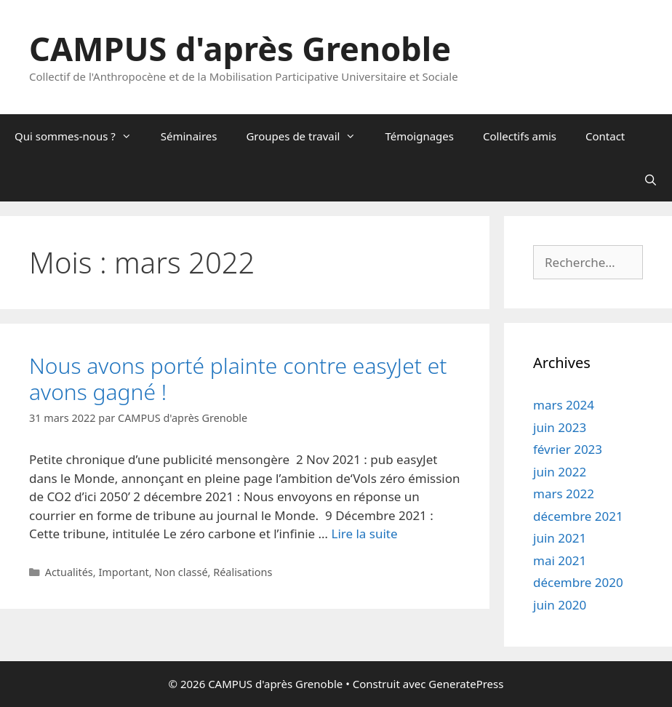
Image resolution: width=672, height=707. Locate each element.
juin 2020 (559, 604)
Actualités (69, 572)
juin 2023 (559, 427)
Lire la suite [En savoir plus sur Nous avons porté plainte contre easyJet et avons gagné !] (364, 533)
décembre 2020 (578, 582)
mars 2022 (563, 493)
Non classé (180, 572)
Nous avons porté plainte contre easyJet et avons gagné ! (238, 379)
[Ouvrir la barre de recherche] (650, 179)
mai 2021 (559, 560)
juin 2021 (559, 538)
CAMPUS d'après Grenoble (240, 48)
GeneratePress (465, 683)
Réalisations (242, 572)
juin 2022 (559, 471)
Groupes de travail (308, 136)
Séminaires (189, 136)
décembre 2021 (578, 516)
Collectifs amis (519, 136)
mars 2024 (563, 404)
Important (123, 572)
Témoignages (419, 136)
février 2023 (567, 449)
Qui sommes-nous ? (80, 136)
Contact (605, 136)
